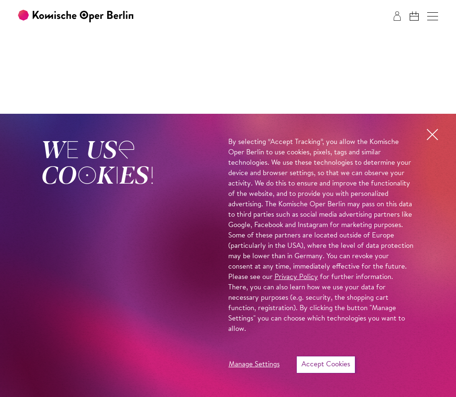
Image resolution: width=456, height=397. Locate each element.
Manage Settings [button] (254, 364)
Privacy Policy (296, 277)
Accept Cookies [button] (325, 364)
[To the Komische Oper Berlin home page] (75, 16)
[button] (432, 16)
